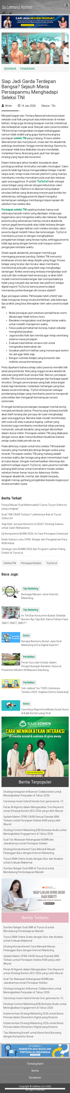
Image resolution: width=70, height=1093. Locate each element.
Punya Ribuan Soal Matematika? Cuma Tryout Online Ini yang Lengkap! (34, 506)
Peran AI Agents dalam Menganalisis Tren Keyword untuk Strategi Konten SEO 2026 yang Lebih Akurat (33, 809)
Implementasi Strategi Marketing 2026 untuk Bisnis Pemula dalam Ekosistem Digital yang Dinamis (33, 1015)
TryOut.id (51, 563)
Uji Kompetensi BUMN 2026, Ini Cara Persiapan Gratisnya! (34, 533)
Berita (35, 1070)
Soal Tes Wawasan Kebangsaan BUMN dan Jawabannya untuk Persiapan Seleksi (28, 841)
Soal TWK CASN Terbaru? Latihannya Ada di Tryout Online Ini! (31, 516)
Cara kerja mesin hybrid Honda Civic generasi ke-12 (33, 801)
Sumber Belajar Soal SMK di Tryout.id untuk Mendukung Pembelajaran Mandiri (28, 870)
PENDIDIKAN (27, 68)
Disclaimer (35, 1077)
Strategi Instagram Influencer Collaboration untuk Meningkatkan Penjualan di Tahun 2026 (32, 793)
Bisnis (26, 635)
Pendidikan (29, 657)
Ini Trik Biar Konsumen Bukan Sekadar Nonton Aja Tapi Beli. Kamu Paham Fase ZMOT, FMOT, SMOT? (34, 619)
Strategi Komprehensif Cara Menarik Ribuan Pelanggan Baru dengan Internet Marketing (29, 851)
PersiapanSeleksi (31, 563)
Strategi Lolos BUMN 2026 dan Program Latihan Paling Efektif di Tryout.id (33, 551)
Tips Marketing (30, 588)
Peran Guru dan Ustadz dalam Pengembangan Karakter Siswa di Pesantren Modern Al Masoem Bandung (31, 666)
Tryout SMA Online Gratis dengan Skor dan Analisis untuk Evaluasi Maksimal (33, 860)
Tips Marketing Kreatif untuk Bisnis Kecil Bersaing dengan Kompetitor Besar (32, 1034)
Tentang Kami (35, 1063)
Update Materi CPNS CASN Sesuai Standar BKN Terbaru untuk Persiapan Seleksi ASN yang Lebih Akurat (31, 820)
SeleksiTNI (10, 563)
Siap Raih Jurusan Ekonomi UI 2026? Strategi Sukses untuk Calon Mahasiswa (32, 526)
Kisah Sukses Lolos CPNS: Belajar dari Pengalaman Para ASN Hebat (34, 541)
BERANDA (10, 68)
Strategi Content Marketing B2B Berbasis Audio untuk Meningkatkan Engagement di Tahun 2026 (34, 832)
